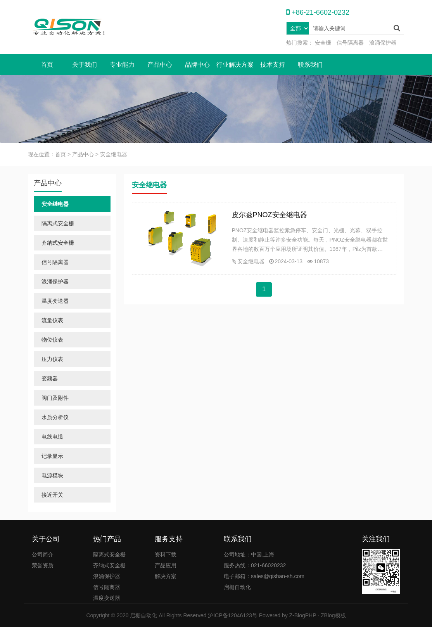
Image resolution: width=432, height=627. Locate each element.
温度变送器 (55, 301)
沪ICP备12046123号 (232, 615)
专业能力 (122, 64)
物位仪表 (52, 340)
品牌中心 (197, 64)
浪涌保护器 (382, 43)
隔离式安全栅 (57, 223)
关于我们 (84, 64)
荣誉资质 (43, 565)
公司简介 (43, 554)
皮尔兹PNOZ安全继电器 (269, 215)
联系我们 (310, 64)
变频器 (49, 378)
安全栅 (323, 43)
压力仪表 (52, 359)
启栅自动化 (143, 615)
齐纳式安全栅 (57, 243)
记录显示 (52, 456)
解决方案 (165, 576)
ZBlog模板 (333, 615)
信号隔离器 (350, 43)
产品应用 (165, 565)
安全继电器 (250, 261)
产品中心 (159, 64)
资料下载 (165, 554)
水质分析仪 (55, 417)
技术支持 (272, 64)
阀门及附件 (55, 398)
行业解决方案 (235, 64)
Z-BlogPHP (302, 615)
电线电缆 (52, 437)
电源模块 (52, 475)
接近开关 (52, 495)
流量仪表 (52, 320)
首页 (47, 64)
